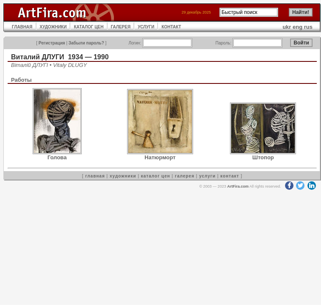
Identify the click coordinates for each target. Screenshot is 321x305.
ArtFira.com (238, 186)
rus (308, 27)
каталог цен (155, 176)
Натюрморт (159, 157)
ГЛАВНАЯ (22, 27)
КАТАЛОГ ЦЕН (88, 27)
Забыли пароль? (86, 43)
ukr (286, 27)
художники (123, 176)
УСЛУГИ (146, 27)
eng (297, 27)
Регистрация (52, 43)
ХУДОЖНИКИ (53, 27)
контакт (229, 176)
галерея (184, 176)
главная (95, 176)
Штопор (263, 157)
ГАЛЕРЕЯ (121, 27)
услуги (207, 176)
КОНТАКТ (171, 27)
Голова (56, 157)
